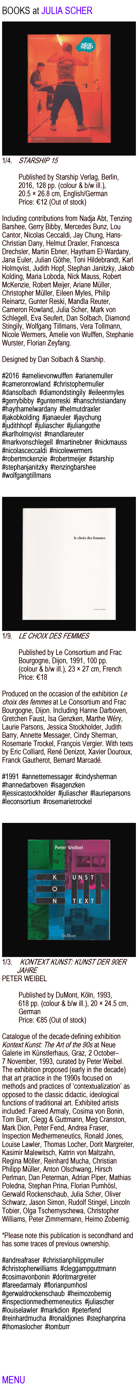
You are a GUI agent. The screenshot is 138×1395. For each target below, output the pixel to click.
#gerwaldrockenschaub (33, 1293)
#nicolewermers (71, 450)
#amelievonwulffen (47, 375)
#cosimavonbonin (26, 1276)
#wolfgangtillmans (26, 475)
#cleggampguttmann (88, 1268)
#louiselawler (20, 1310)
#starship (101, 458)
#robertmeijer (68, 458)
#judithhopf (17, 425)
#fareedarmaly (21, 1285)
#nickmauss (111, 442)
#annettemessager (47, 776)
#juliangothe (83, 425)
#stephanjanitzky (25, 467)
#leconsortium (21, 801)
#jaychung (87, 417)
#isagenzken (68, 784)
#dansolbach (19, 392)
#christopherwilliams (30, 1268)
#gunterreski (53, 400)
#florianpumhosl (65, 1285)
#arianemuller (94, 375)
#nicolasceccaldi (24, 450)
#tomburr (57, 1326)
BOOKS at (20, 11)
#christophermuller (78, 383)
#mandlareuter (64, 433)
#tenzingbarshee (73, 467)
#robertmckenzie (24, 458)
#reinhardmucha (24, 1318)
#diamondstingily (63, 392)
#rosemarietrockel (67, 801)
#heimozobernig (89, 1293)
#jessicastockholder (28, 793)
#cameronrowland (26, 383)
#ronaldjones (66, 1318)
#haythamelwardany (29, 408)
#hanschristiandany (99, 400)
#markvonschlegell (27, 442)
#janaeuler (56, 417)
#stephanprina (106, 1318)
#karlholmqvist (21, 433)
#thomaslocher (22, 1326)
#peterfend (86, 1310)
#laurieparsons (110, 793)
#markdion (55, 1310)
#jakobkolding (21, 417)
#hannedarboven (25, 784)
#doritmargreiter (74, 1276)
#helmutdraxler (80, 408)
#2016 (10, 375)
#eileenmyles (106, 392)
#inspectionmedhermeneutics (42, 1301)
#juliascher (49, 425)
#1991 (10, 776)
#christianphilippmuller (73, 1260)
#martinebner (74, 442)
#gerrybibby (18, 400)
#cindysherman (96, 776)
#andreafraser (21, 1260)
